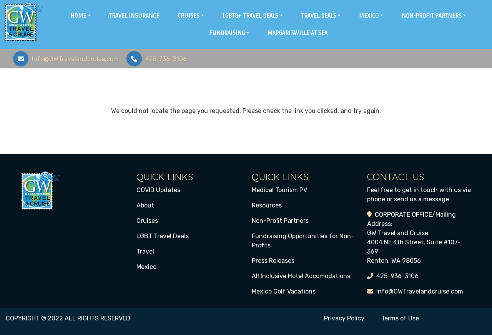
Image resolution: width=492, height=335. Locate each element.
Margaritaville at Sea (297, 33)
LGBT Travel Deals (162, 236)
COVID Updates (158, 190)
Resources (267, 205)
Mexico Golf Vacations (284, 291)
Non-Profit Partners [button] (432, 15)
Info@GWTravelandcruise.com (419, 291)
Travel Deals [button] (318, 15)
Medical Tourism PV (279, 190)
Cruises (147, 220)
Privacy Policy (344, 318)
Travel (145, 251)
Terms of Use (400, 318)
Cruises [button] (188, 15)
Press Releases (273, 260)
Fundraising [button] (227, 33)
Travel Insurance (134, 15)
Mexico (146, 266)
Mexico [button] (369, 15)
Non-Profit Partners (280, 220)
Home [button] (78, 15)
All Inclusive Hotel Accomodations (301, 276)
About (145, 205)
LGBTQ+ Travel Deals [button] (250, 15)
